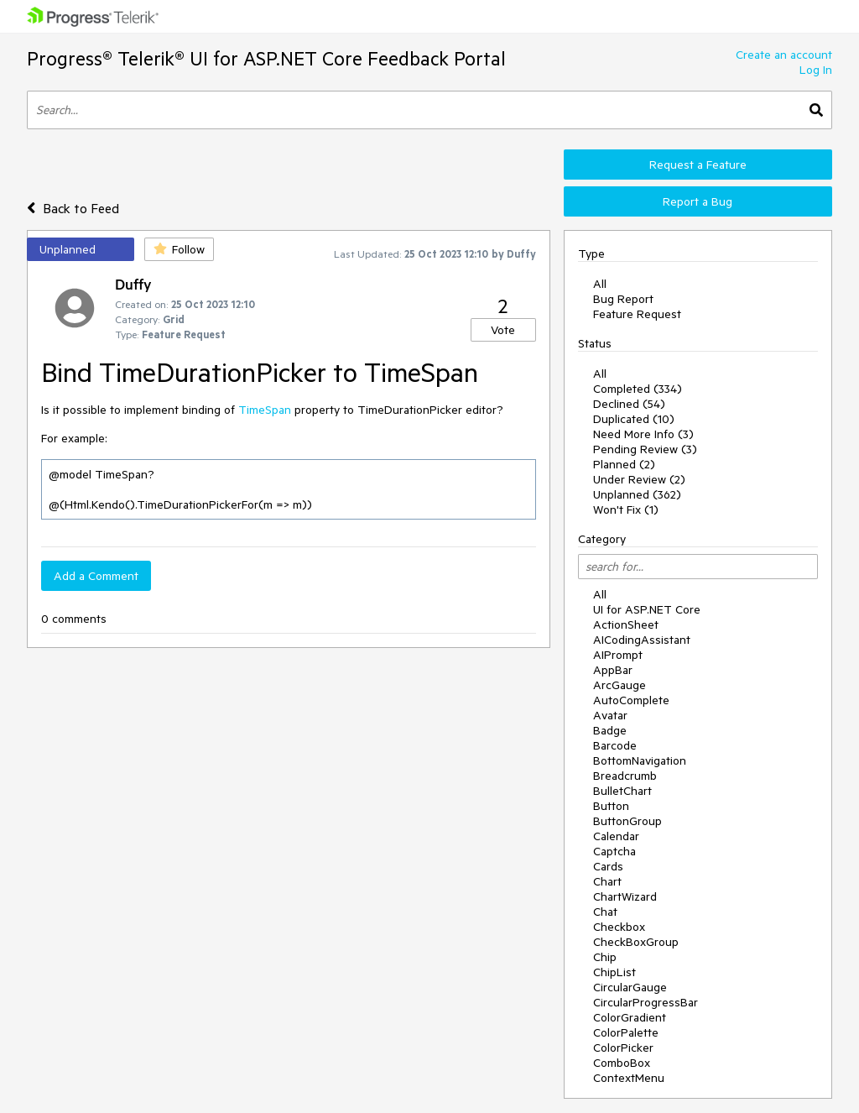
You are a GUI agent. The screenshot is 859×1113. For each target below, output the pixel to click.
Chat (605, 911)
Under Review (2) (639, 479)
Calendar (616, 836)
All (600, 283)
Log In (815, 69)
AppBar (613, 669)
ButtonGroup (627, 820)
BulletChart (622, 790)
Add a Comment (96, 575)
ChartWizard (625, 896)
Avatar (610, 715)
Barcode (615, 745)
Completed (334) (637, 388)
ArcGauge (619, 684)
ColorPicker (623, 1047)
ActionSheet (626, 624)
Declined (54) (629, 403)
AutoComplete (631, 700)
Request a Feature (698, 164)
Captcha (614, 851)
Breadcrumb (625, 775)
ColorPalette (626, 1032)
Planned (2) (624, 464)
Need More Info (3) (643, 434)
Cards (608, 866)
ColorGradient (629, 1017)
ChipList (614, 972)
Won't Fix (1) (626, 509)
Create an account (784, 54)
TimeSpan (264, 409)
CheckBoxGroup (636, 941)
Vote (503, 329)
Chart (607, 881)
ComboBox (621, 1062)
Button (611, 805)
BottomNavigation (639, 760)
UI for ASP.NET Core (646, 609)
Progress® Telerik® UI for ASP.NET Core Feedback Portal (266, 58)
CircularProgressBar (645, 1002)
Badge (610, 730)
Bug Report (623, 298)
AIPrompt (618, 654)
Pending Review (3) (645, 449)
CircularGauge (630, 987)
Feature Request (637, 313)
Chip (605, 956)
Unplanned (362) (637, 494)
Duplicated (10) (633, 418)
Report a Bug (697, 201)
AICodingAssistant (641, 639)
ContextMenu (628, 1077)
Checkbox (619, 926)
